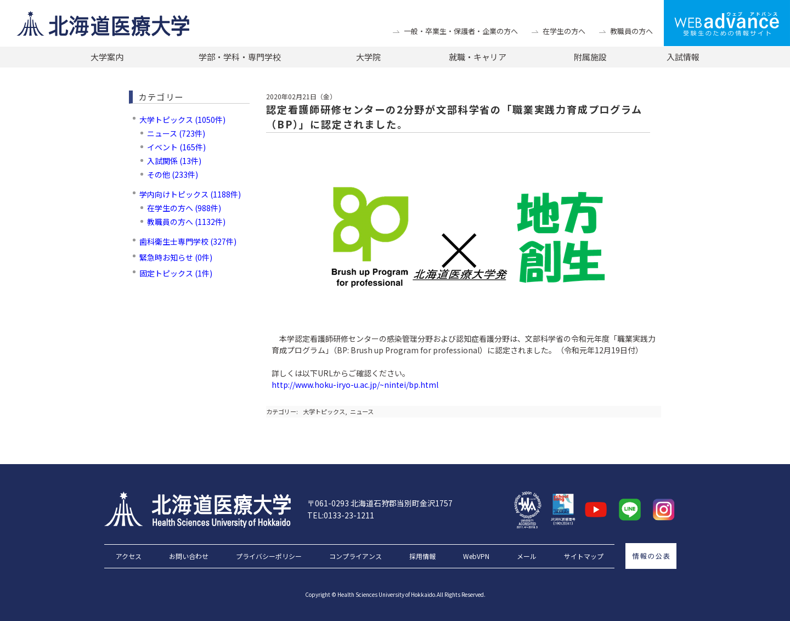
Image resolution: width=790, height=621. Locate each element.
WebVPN (476, 556)
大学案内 (107, 57)
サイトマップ (583, 556)
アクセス (129, 556)
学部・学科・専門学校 (240, 57)
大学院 (368, 57)
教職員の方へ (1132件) (186, 221)
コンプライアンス (355, 556)
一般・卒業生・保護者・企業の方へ (461, 31)
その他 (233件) (172, 174)
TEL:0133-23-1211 (340, 515)
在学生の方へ (564, 31)
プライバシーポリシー (269, 556)
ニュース (362, 411)
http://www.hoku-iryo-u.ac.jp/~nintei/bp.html (355, 384)
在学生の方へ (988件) (184, 207)
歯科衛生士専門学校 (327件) (187, 241)
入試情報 (683, 57)
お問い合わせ (188, 556)
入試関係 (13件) (174, 160)
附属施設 (590, 57)
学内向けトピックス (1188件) (190, 194)
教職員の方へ (631, 31)
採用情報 (422, 556)
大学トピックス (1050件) (182, 119)
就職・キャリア (477, 57)
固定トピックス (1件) (175, 273)
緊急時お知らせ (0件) (175, 257)
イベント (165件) (176, 147)
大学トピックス (324, 411)
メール (527, 556)
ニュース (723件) (176, 133)
